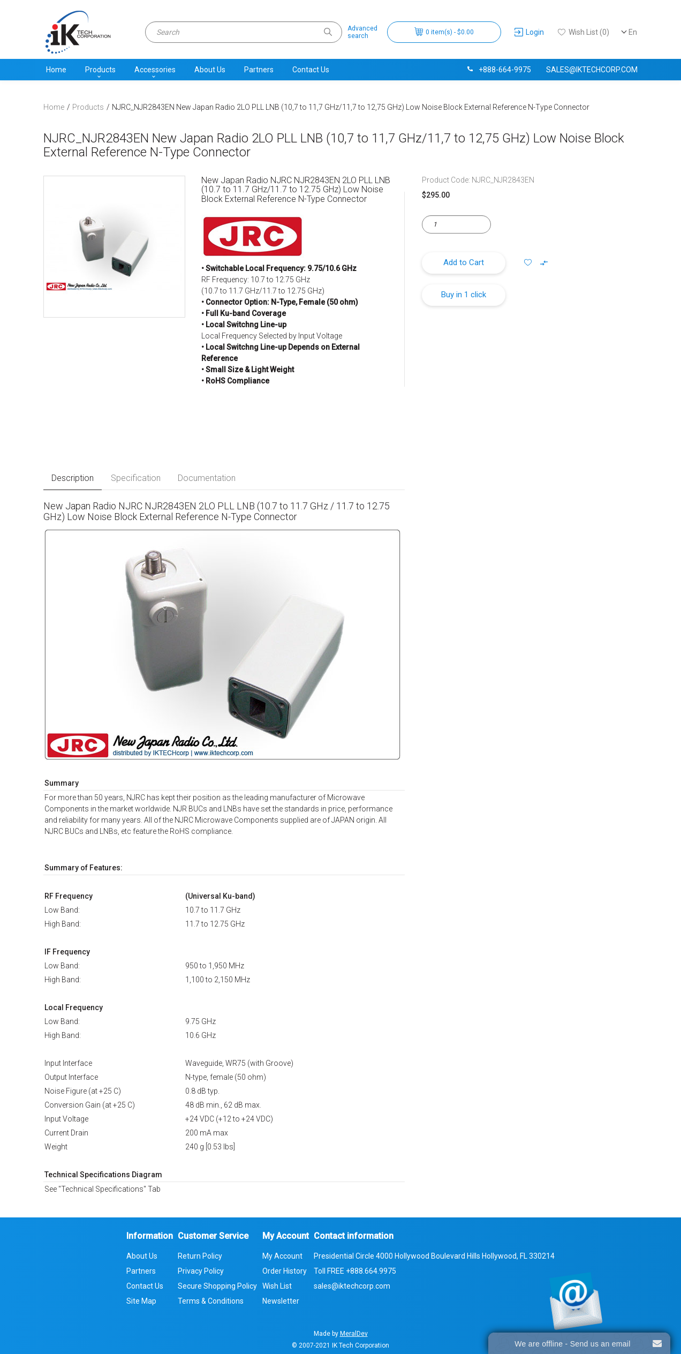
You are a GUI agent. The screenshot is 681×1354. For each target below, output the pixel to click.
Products (100, 69)
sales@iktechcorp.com (592, 69)
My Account (282, 1256)
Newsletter (280, 1301)
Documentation (207, 478)
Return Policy (200, 1256)
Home (56, 69)
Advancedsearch (362, 32)
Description (72, 478)
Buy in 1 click (463, 294)
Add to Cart (463, 262)
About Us (209, 69)
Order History (284, 1271)
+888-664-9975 (498, 69)
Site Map (141, 1301)
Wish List (277, 1286)
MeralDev (354, 1333)
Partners (259, 69)
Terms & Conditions (211, 1301)
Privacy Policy (201, 1271)
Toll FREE (355, 1271)
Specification (136, 478)
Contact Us (310, 69)
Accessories (155, 69)
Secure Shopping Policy (217, 1286)
